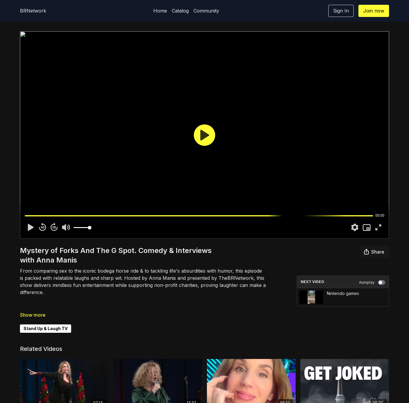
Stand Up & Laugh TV (46, 328)
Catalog (180, 11)
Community (206, 11)
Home (160, 11)
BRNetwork (33, 11)
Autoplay (372, 282)
